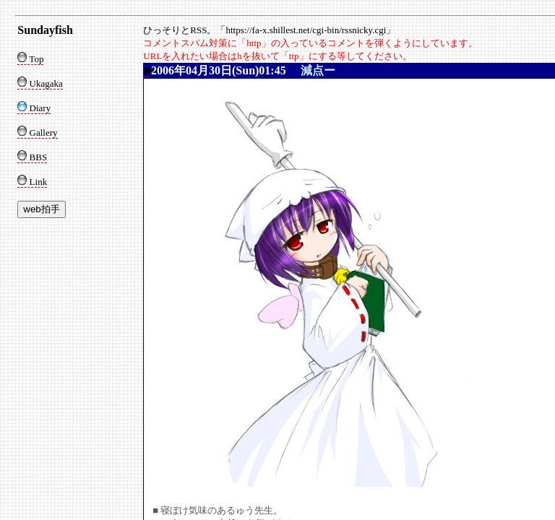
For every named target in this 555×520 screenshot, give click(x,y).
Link (32, 181)
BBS (32, 157)
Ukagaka (39, 83)
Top (30, 58)
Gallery (37, 132)
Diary (34, 108)
